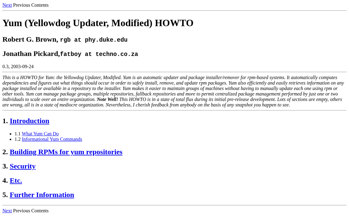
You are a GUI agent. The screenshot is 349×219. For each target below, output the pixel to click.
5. (5, 195)
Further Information (42, 195)
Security (23, 166)
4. (5, 180)
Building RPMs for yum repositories (66, 152)
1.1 (18, 133)
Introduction (29, 121)
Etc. (16, 180)
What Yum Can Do (40, 133)
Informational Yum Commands (52, 139)
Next (7, 5)
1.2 (18, 139)
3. (5, 166)
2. (5, 152)
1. (5, 121)
